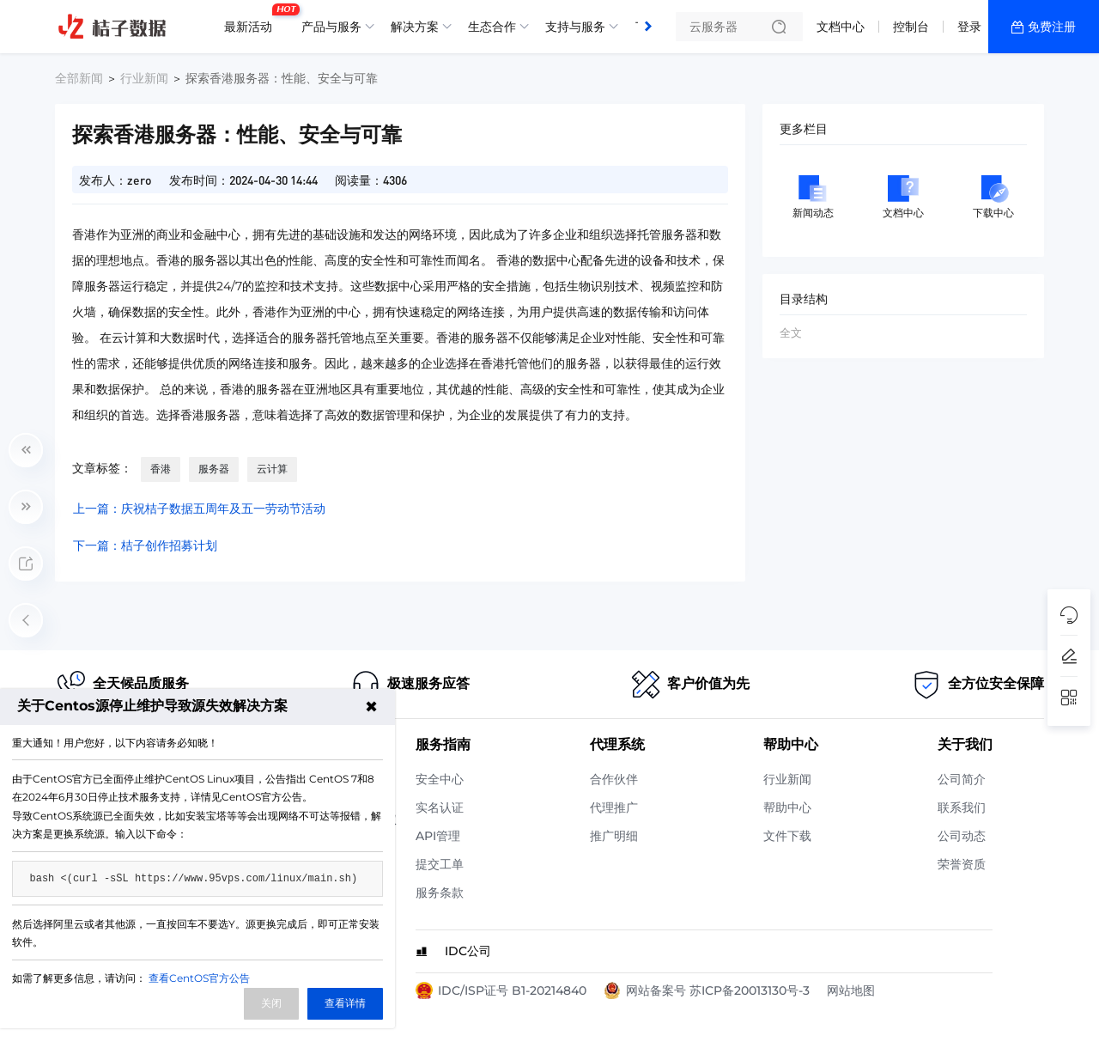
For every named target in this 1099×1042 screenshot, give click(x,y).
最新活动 (252, 19)
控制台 (911, 26)
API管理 (438, 836)
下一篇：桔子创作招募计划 (145, 545)
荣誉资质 (962, 864)
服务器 (213, 468)
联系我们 (962, 807)
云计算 (272, 468)
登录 (969, 26)
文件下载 (787, 836)
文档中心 (841, 26)
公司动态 (962, 836)
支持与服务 (575, 26)
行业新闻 (144, 78)
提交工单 (440, 864)
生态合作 (492, 26)
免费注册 (1052, 26)
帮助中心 (787, 807)
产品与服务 (331, 26)
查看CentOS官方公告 (199, 978)
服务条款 (440, 892)
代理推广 (614, 807)
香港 (160, 468)
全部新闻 (79, 78)
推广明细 (614, 836)
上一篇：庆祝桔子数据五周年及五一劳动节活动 (199, 508)
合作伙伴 (614, 779)
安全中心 (440, 779)
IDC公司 (468, 951)
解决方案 (415, 26)
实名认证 (440, 807)
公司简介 (962, 779)
